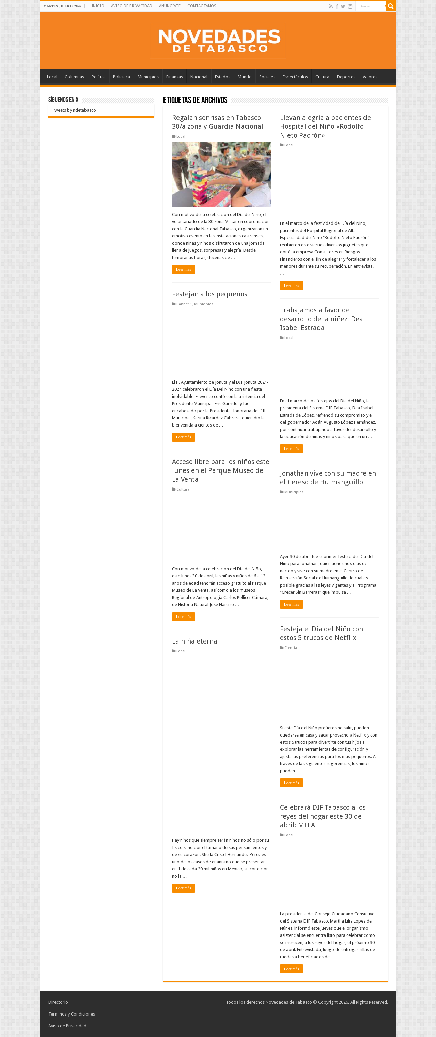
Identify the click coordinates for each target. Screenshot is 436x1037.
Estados (222, 76)
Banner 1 (184, 304)
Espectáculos (295, 76)
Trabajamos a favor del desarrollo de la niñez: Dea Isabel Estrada (321, 319)
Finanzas (174, 76)
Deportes (346, 76)
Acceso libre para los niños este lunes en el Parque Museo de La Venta (220, 470)
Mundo (245, 76)
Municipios (148, 76)
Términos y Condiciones (71, 1014)
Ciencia (290, 648)
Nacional (198, 76)
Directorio (58, 1002)
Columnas (74, 76)
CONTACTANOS (201, 6)
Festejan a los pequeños (209, 294)
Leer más (183, 269)
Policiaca (121, 76)
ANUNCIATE (170, 6)
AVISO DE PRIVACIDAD (131, 6)
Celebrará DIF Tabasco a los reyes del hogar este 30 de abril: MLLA (323, 816)
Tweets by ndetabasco (74, 110)
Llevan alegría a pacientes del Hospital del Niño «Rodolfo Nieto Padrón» (326, 126)
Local (52, 76)
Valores (370, 76)
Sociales (267, 76)
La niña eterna (194, 641)
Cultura (322, 76)
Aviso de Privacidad (67, 1025)
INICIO (98, 6)
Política (99, 76)
